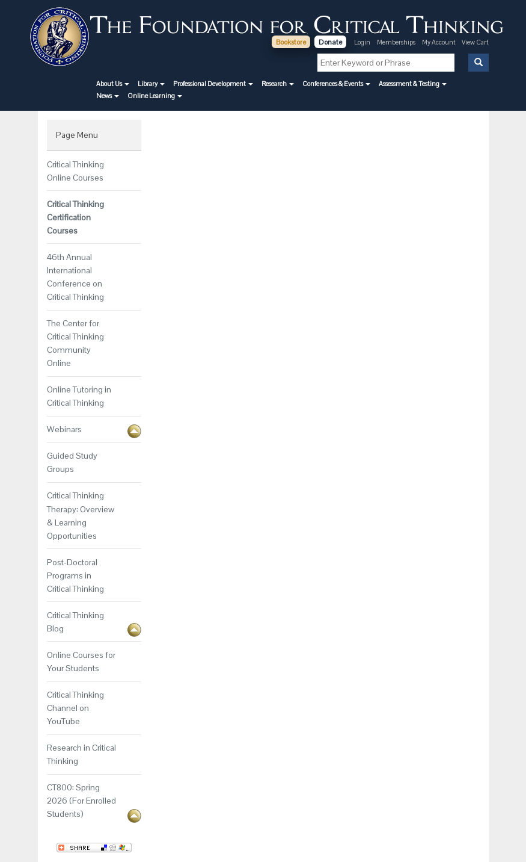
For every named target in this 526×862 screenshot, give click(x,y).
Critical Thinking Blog (75, 622)
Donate (330, 42)
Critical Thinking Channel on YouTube (75, 708)
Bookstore (291, 42)
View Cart (475, 42)
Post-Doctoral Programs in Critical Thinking (75, 575)
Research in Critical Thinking (81, 754)
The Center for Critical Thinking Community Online (75, 343)
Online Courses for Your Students (81, 662)
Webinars (64, 429)
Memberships (396, 42)
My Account (439, 42)
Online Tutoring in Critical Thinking (79, 396)
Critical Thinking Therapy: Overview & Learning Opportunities (80, 515)
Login (362, 42)
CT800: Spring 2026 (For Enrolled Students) (81, 800)
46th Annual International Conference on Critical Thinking (75, 277)
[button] (112, 84)
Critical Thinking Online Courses (75, 171)
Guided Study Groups (72, 462)
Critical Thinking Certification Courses (75, 217)
